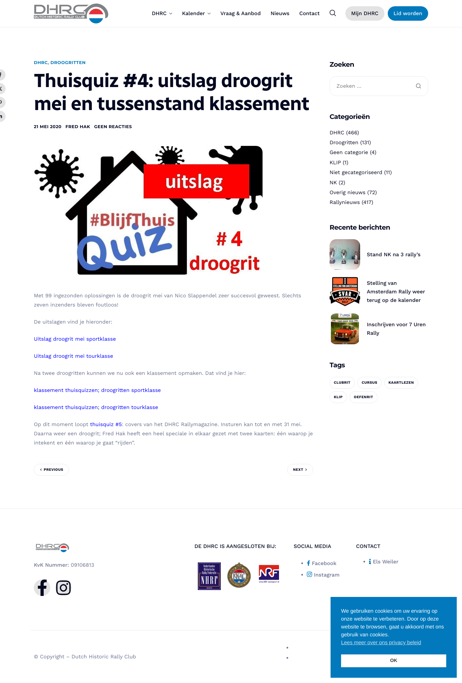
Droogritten (67, 62)
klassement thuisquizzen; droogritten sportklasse (97, 390)
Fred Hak (77, 126)
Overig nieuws (347, 192)
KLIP (335, 162)
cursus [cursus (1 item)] (370, 382)
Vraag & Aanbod (240, 13)
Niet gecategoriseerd (356, 172)
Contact (309, 13)
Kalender (196, 13)
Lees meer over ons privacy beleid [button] (381, 643)
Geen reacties (113, 126)
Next (298, 469)
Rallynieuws (345, 202)
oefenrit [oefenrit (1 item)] (363, 397)
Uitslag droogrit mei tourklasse (73, 356)
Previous (53, 469)
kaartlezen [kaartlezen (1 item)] (401, 382)
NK (333, 182)
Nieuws (279, 13)
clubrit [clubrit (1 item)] (342, 382)
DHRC (162, 13)
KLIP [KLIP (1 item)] (338, 397)
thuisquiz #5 (106, 424)
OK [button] (393, 660)
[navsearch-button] (333, 13)
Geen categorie (349, 152)
